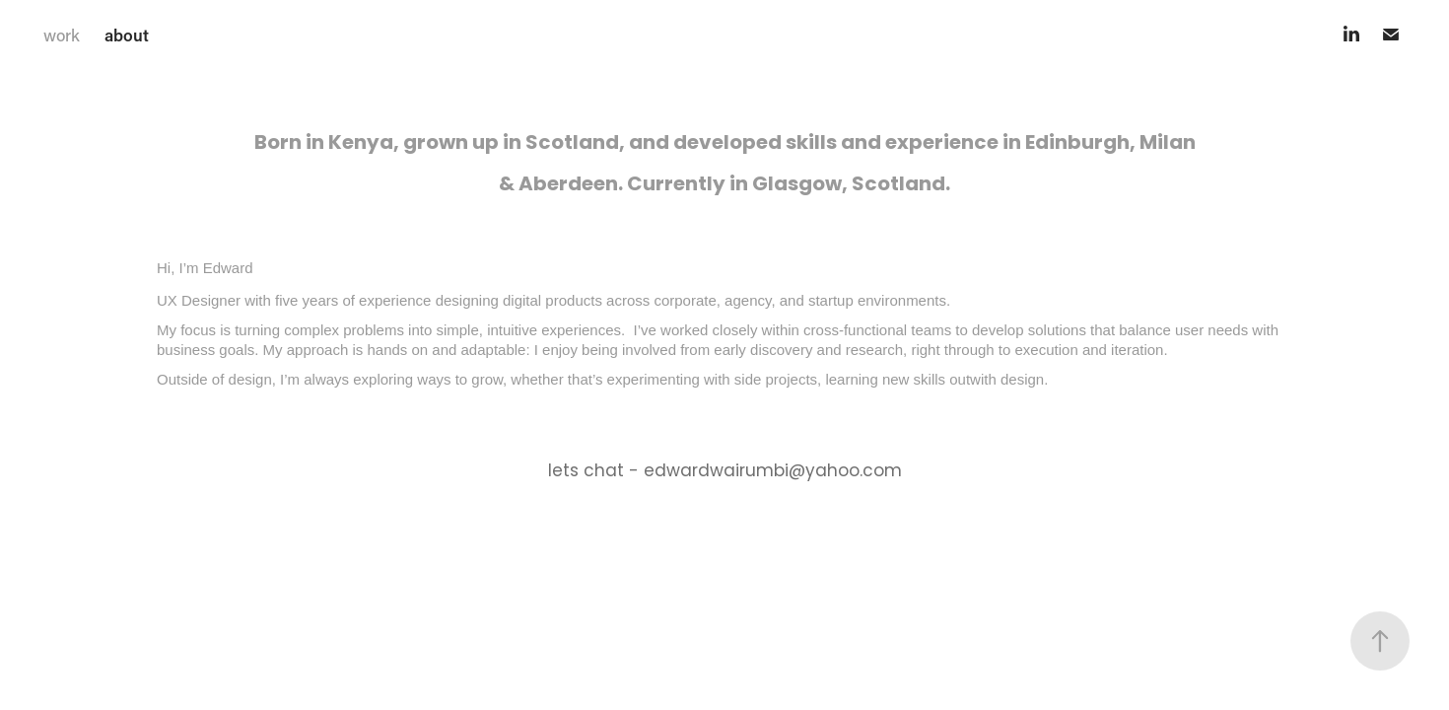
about (126, 34)
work (61, 34)
